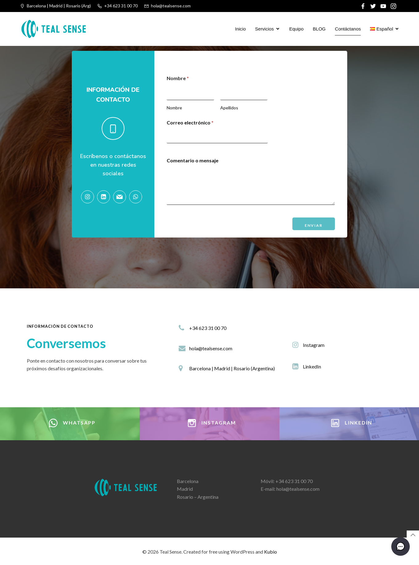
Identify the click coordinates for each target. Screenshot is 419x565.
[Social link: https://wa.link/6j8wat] (137, 196)
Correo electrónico (190, 122)
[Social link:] (364, 6)
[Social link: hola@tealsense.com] (121, 196)
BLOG (319, 28)
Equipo (296, 28)
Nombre (174, 107)
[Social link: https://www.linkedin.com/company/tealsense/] (105, 196)
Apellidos (229, 107)
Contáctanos (348, 28)
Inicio (240, 28)
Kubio (270, 552)
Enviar (314, 225)
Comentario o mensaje (192, 160)
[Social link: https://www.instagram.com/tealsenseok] (89, 196)
